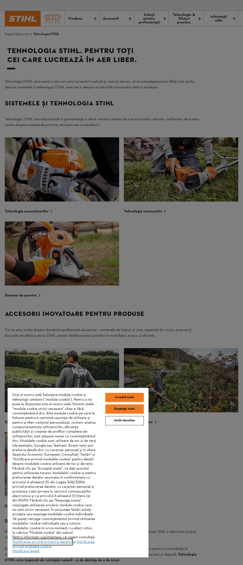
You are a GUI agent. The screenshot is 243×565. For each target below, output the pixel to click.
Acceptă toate (124, 397)
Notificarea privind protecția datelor (42, 542)
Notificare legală (25, 551)
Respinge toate (124, 409)
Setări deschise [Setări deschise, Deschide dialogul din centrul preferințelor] (124, 420)
